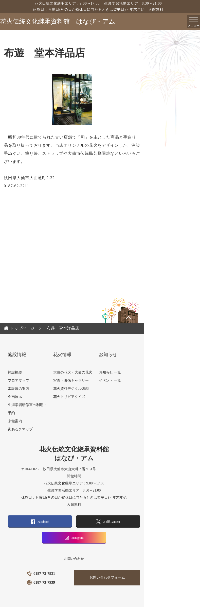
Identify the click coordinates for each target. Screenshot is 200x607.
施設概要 (41, 364)
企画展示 (41, 389)
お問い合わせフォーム (136, 569)
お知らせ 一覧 (138, 364)
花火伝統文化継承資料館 (57, 21)
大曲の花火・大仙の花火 (100, 364)
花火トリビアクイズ (97, 389)
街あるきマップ (46, 421)
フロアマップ (45, 372)
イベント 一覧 (138, 372)
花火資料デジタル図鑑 (98, 380)
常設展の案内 (45, 380)
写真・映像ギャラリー (98, 372)
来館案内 (41, 413)
